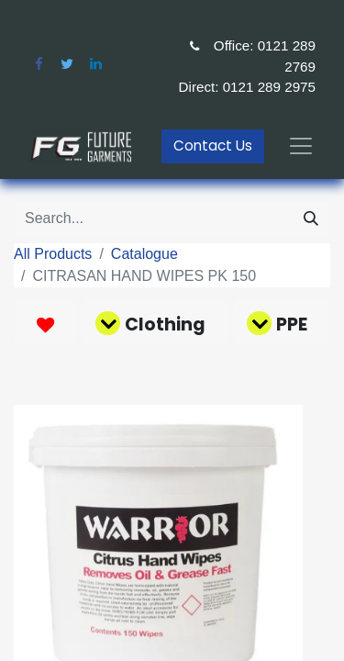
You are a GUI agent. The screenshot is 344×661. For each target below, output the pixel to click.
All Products (53, 254)
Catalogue (144, 254)
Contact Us (212, 145)
